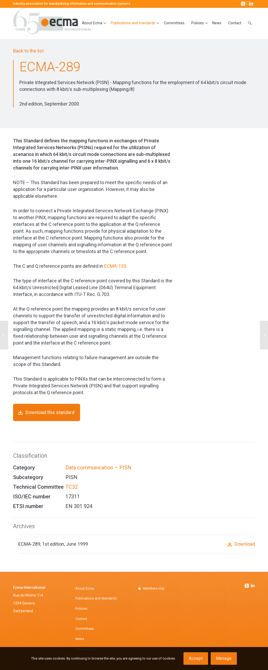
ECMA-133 (115, 266)
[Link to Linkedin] (252, 586)
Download (244, 544)
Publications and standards (96, 598)
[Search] (250, 23)
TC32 (71, 487)
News (79, 639)
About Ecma (84, 588)
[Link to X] (242, 3)
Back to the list (28, 51)
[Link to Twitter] (247, 584)
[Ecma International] (52, 23)
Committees (84, 629)
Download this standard (50, 412)
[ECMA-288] (4, 335)
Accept (196, 658)
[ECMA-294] (264, 335)
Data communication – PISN (98, 467)
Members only (153, 588)
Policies (81, 608)
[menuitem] (93, 23)
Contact (81, 619)
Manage (224, 658)
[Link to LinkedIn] (250, 3)
